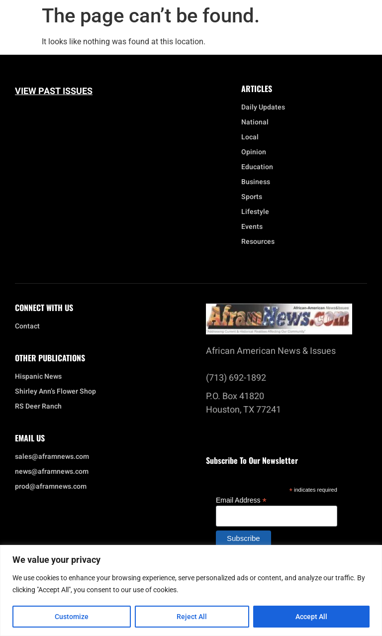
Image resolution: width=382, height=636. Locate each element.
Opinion (253, 152)
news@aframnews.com (52, 472)
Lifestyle (257, 212)
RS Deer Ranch (38, 407)
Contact (27, 326)
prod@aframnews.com (51, 487)
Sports (251, 197)
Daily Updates (263, 107)
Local (252, 137)
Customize (72, 617)
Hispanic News (38, 377)
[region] (191, 590)
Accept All (311, 617)
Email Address (241, 500)
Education (257, 167)
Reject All (192, 617)
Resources (258, 242)
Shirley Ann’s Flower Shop (55, 392)
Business (255, 182)
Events (254, 227)
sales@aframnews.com (52, 457)
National (257, 122)
